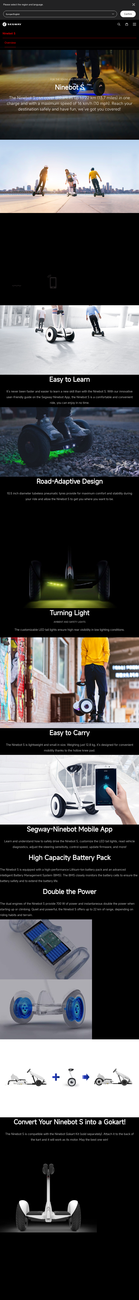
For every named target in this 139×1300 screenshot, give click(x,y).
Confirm (128, 13)
